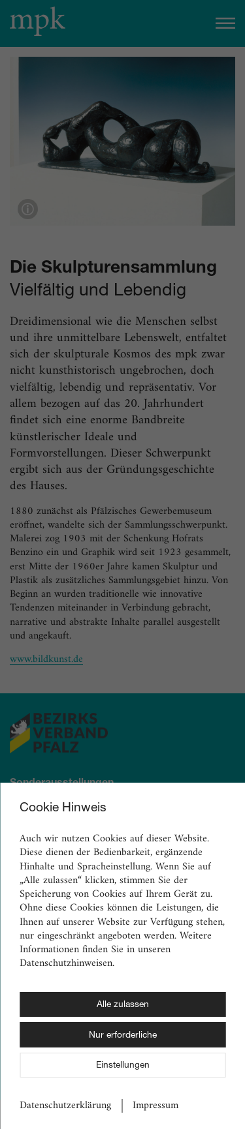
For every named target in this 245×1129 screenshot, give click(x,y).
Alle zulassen (123, 1005)
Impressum (155, 1106)
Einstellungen (123, 1065)
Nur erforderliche (123, 1035)
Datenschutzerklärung (65, 1106)
